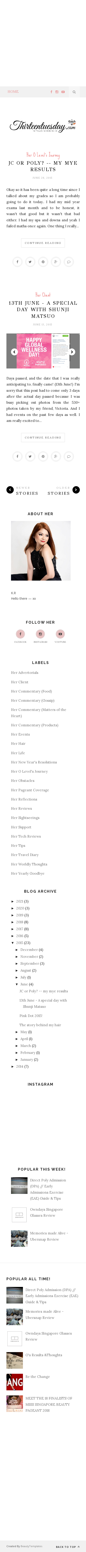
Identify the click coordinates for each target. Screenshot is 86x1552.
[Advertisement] (43, 43)
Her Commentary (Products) (34, 725)
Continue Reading (43, 243)
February (27, 1052)
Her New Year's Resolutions (34, 762)
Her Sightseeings (25, 817)
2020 (20, 908)
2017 (19, 929)
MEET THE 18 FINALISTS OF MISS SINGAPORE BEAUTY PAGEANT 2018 (48, 1404)
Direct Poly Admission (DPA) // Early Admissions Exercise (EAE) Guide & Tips (51, 1296)
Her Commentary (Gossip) (32, 700)
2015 (19, 943)
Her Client (43, 295)
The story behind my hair (40, 1025)
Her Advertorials (24, 672)
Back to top (68, 1547)
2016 (19, 936)
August (25, 970)
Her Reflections (24, 799)
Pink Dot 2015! (30, 1016)
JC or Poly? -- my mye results (43, 166)
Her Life (18, 753)
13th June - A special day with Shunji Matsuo (43, 309)
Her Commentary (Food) (31, 691)
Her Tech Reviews (26, 836)
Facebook (20, 636)
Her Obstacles (22, 780)
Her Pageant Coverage (30, 790)
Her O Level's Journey (43, 155)
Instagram (40, 636)
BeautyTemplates (31, 1546)
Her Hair (18, 743)
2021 (19, 901)
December (29, 949)
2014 (19, 1066)
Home (13, 91)
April (24, 1039)
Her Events (20, 734)
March (25, 1045)
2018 (19, 922)
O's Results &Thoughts (43, 1355)
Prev (14, 351)
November (29, 956)
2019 (19, 915)
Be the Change (37, 1376)
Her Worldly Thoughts (29, 864)
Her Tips (18, 845)
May (23, 1032)
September (29, 963)
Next (71, 351)
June (24, 984)
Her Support (21, 827)
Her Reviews (21, 808)
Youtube (60, 636)
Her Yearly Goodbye (27, 873)
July (23, 977)
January (26, 1059)
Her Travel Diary (25, 855)
